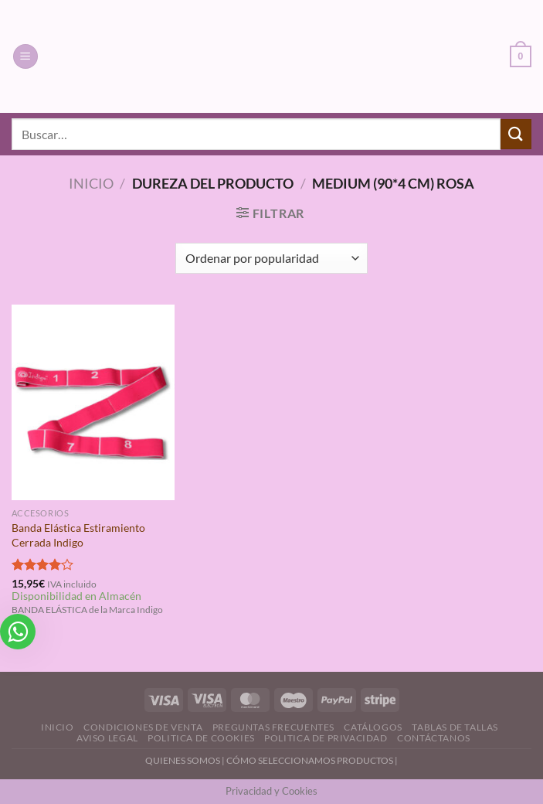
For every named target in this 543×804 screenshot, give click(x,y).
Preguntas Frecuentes (273, 727)
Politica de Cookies (201, 738)
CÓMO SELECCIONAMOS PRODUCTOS (309, 760)
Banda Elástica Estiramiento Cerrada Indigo (78, 535)
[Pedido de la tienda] (271, 258)
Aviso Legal (107, 738)
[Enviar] (516, 134)
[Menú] (25, 57)
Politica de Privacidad (325, 738)
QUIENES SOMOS (182, 760)
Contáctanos (433, 738)
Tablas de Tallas (455, 727)
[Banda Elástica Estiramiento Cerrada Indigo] (93, 402)
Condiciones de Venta (142, 727)
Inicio (91, 183)
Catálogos (373, 727)
